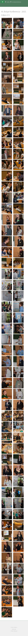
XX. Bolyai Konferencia (16, 1)
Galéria (8, 1)
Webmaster (14, 629)
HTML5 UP (15, 631)
